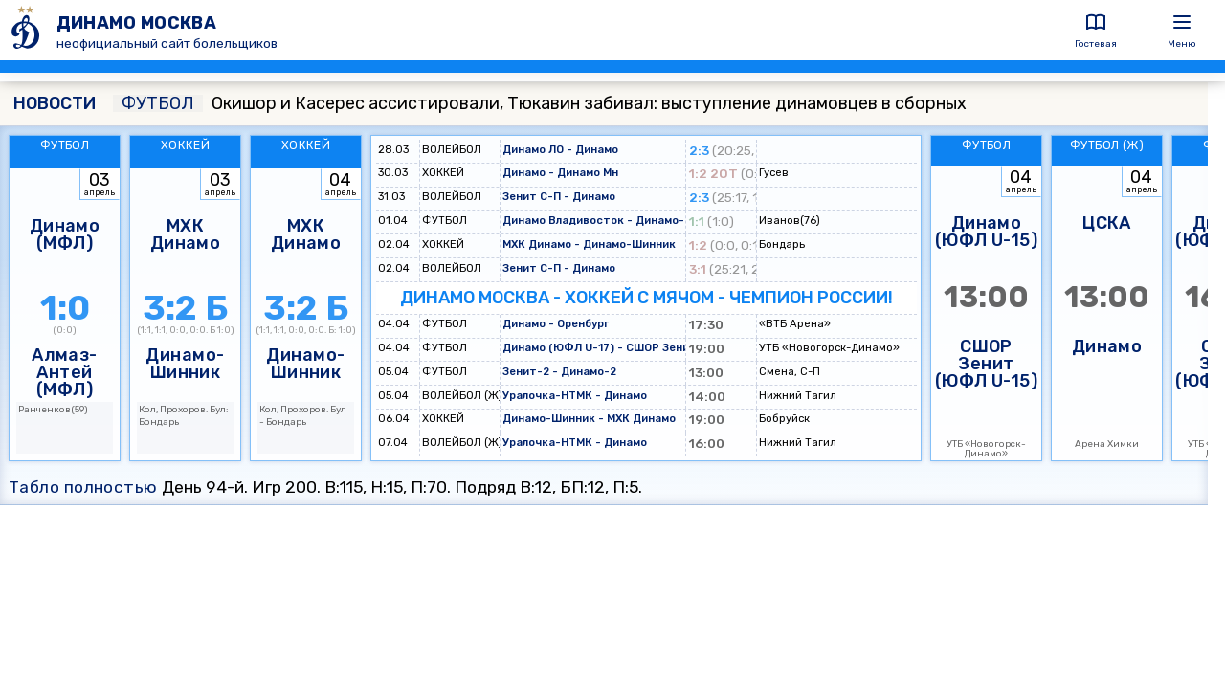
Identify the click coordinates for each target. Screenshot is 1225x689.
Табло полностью (83, 487)
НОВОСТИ (54, 103)
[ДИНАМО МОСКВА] (28, 30)
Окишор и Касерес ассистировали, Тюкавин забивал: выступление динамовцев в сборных (540, 103)
